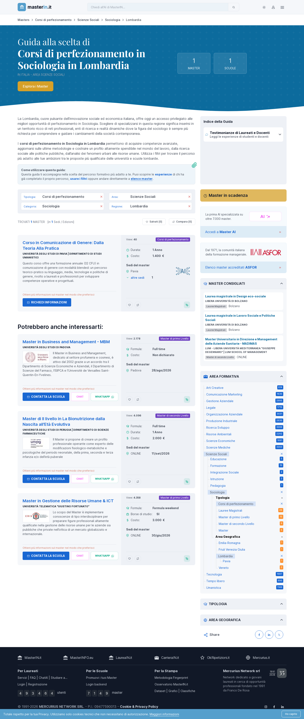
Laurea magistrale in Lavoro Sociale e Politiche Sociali (240, 318)
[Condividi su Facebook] (259, 634)
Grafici (172, 691)
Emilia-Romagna (251, 542)
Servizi (22, 677)
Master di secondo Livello (251, 523)
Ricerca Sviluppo (244, 427)
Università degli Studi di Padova (46, 347)
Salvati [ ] (154, 222)
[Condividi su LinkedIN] (269, 634)
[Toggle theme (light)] (264, 7)
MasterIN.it (33, 658)
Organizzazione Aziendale (244, 414)
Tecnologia (244, 574)
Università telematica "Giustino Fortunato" (56, 506)
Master (251, 530)
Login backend (96, 684)
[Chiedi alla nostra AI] (80, 396)
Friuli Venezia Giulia (251, 549)
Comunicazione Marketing (244, 394)
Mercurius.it (261, 658)
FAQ (33, 677)
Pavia (253, 561)
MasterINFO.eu (81, 658)
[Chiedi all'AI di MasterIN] (157, 7)
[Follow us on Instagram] (266, 706)
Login (21, 684)
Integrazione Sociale (246, 472)
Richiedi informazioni (47, 302)
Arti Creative (244, 387)
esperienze (163, 174)
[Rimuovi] (101, 197)
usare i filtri (78, 178)
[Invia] (233, 7)
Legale (244, 407)
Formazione (246, 465)
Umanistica (244, 587)
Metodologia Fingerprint (171, 677)
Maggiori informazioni (164, 714)
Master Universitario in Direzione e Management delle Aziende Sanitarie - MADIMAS (241, 341)
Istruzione (246, 479)
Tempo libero (244, 581)
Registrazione (37, 684)
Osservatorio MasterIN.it (171, 684)
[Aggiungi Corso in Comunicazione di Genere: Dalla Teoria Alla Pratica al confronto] (137, 305)
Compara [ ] (182, 222)
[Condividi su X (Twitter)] (279, 634)
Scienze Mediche (244, 447)
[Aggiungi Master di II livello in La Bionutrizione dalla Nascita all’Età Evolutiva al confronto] (137, 481)
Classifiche (188, 691)
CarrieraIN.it (170, 658)
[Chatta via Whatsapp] (104, 397)
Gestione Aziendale (244, 401)
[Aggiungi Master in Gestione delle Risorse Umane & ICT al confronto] (137, 558)
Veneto (251, 567)
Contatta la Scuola (46, 396)
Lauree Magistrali (251, 510)
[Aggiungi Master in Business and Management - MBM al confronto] (137, 399)
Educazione (246, 459)
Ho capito (291, 713)
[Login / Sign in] (273, 7)
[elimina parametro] (281, 454)
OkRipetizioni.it (218, 658)
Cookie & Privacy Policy (139, 706)
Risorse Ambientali (244, 434)
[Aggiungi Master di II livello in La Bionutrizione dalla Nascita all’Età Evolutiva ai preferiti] (129, 481)
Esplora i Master (35, 86)
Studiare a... (59, 677)
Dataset (160, 691)
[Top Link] (282, 7)
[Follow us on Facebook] (274, 706)
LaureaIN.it (124, 658)
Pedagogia (246, 485)
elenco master (142, 178)
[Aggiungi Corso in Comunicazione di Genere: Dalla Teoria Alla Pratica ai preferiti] (129, 305)
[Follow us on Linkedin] (282, 706)
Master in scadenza (228, 195)
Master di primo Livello (251, 517)
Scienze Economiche (244, 440)
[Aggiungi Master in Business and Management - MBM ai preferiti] (129, 399)
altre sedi (137, 277)
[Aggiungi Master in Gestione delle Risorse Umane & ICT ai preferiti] (129, 558)
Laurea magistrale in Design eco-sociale (235, 296)
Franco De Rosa (238, 690)
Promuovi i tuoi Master (101, 677)
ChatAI (43, 677)
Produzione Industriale (244, 421)
